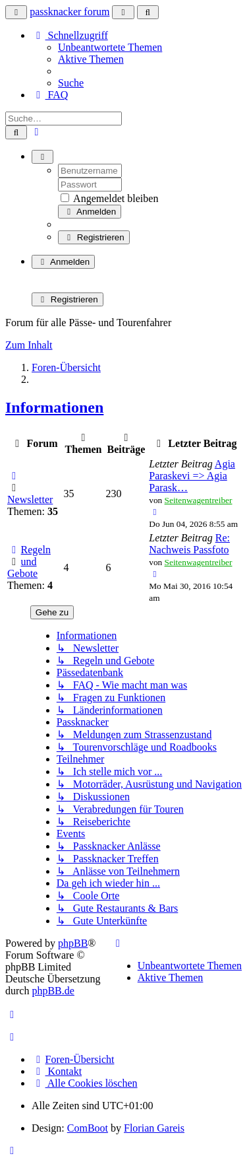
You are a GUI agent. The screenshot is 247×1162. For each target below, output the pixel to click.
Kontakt (57, 1071)
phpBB (73, 943)
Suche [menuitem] (71, 82)
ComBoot (87, 1128)
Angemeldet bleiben (109, 198)
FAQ (50, 94)
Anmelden (89, 212)
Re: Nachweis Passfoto (189, 543)
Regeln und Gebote (29, 561)
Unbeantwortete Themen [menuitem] (110, 47)
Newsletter (30, 499)
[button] (12, 1150)
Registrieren (93, 237)
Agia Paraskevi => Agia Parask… (192, 475)
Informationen (54, 407)
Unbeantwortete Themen (190, 965)
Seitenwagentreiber (199, 500)
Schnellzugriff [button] (70, 35)
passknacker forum (69, 11)
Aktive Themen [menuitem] (91, 59)
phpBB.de (53, 990)
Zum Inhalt (29, 345)
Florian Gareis (154, 1128)
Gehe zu (52, 612)
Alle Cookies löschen (85, 1083)
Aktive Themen (171, 977)
